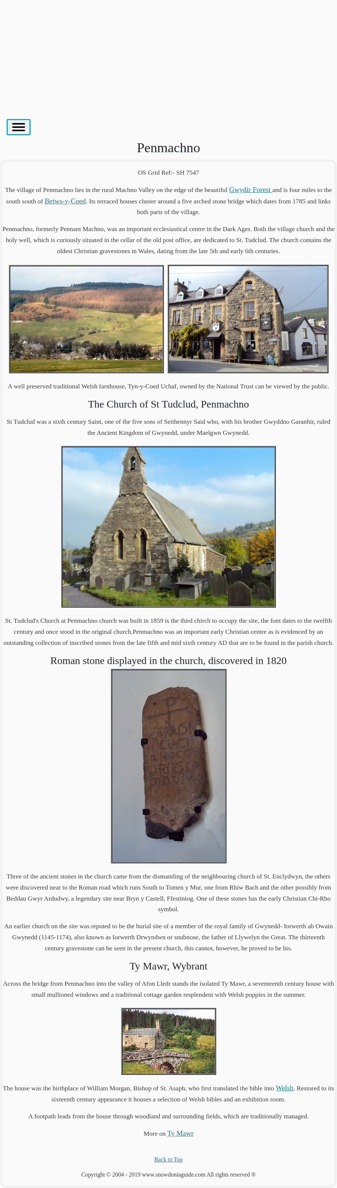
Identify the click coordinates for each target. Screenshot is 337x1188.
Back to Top (168, 1159)
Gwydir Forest (250, 189)
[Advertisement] (168, 55)
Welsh (285, 1088)
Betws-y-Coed (65, 201)
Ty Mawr (180, 1133)
